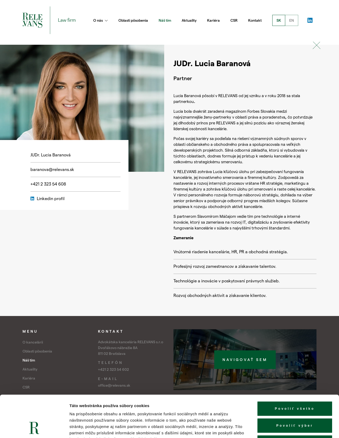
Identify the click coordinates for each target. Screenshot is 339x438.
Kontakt (255, 20)
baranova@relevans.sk (52, 169)
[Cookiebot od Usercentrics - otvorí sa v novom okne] (34, 428)
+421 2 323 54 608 (48, 184)
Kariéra (213, 20)
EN (291, 20)
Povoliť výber (294, 386)
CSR (234, 20)
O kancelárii (33, 342)
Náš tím (165, 20)
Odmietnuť (295, 403)
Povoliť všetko (295, 369)
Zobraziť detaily (277, 427)
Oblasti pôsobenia (133, 20)
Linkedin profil (47, 198)
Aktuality (189, 20)
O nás (100, 20)
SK (278, 20)
